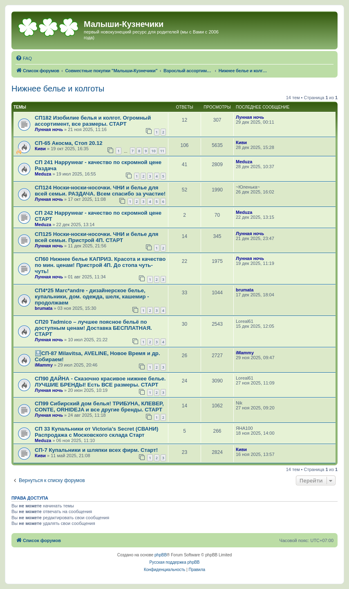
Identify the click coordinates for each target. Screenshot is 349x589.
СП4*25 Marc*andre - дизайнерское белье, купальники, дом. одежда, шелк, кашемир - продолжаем (92, 296)
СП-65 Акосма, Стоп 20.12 (69, 143)
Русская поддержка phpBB (174, 562)
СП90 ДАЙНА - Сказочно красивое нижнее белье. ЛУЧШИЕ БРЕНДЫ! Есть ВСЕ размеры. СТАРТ (100, 382)
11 (162, 150)
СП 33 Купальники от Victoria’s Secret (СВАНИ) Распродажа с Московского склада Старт (96, 432)
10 (153, 150)
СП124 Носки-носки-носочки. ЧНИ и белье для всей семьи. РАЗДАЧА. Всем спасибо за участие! (100, 190)
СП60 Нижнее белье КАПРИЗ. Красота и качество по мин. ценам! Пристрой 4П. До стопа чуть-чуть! (100, 265)
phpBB (160, 555)
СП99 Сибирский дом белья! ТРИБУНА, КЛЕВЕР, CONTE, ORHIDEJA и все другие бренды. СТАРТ (99, 406)
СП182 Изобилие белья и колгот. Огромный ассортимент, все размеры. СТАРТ (93, 121)
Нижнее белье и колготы (57, 88)
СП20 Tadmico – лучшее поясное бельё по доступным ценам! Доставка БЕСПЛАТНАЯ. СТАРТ (93, 328)
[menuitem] (24, 58)
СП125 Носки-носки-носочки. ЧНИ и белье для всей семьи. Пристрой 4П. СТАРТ (97, 237)
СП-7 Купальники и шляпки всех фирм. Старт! (96, 450)
